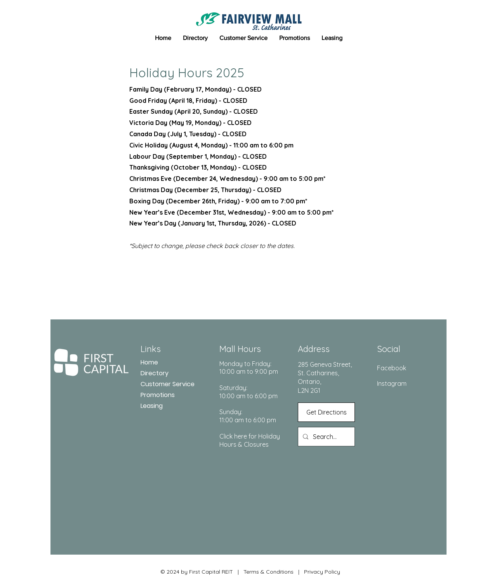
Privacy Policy (321, 571)
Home (149, 362)
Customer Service (168, 384)
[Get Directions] (326, 412)
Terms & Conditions (268, 571)
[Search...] (325, 436)
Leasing (152, 405)
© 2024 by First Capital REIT (196, 571)
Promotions (158, 394)
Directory (155, 373)
